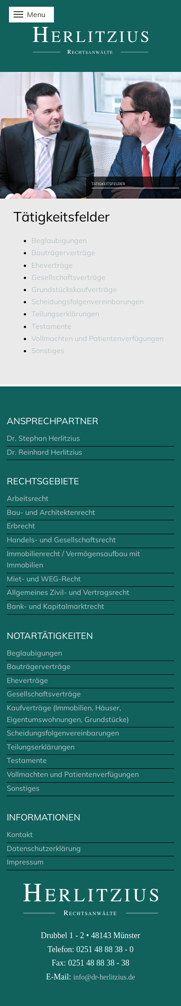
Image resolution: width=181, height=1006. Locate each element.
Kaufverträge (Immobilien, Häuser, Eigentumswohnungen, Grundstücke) (68, 713)
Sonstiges (47, 350)
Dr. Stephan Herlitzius (43, 438)
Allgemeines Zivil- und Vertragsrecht (68, 592)
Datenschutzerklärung (44, 848)
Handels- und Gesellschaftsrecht (61, 539)
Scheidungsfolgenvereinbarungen (87, 301)
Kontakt (20, 834)
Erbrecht (21, 525)
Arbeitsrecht (28, 498)
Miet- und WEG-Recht (44, 578)
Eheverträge (52, 265)
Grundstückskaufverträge (74, 289)
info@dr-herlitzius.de (104, 977)
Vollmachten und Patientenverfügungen (97, 338)
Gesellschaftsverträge (68, 277)
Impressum (25, 861)
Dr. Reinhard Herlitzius (44, 452)
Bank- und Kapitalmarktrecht (55, 606)
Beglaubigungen (59, 240)
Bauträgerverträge (63, 252)
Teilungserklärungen (65, 313)
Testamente (51, 326)
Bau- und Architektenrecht (51, 512)
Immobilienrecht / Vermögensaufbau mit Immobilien (73, 559)
